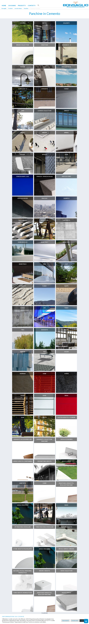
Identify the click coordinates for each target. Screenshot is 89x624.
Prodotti (22, 5)
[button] (38, 5)
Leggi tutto (83, 620)
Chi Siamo (12, 5)
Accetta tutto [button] (75, 620)
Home (4, 5)
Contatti (31, 5)
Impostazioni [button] (65, 620)
